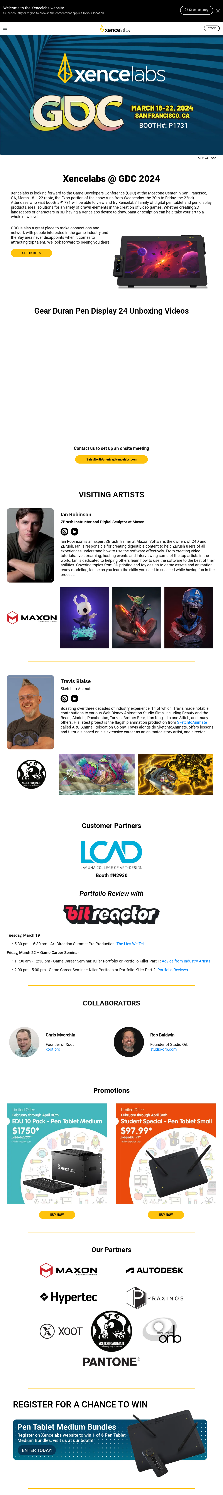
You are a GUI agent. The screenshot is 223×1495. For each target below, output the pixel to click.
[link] (5, 28)
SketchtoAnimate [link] (192, 722)
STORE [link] (212, 28)
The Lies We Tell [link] (131, 944)
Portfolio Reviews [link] (172, 969)
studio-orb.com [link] (163, 1049)
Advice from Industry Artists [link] (186, 961)
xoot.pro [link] (53, 1049)
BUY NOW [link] (57, 1215)
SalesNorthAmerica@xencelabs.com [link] (111, 459)
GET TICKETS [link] (31, 253)
